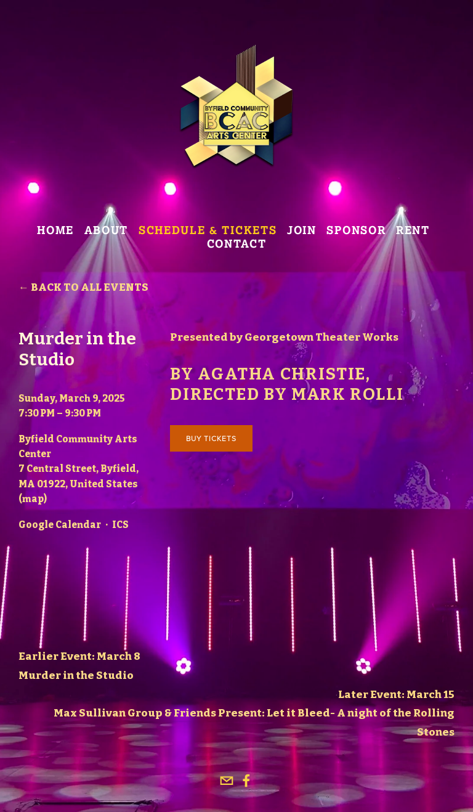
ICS (120, 524)
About (106, 230)
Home (55, 230)
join (302, 230)
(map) (32, 499)
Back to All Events (89, 287)
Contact (237, 244)
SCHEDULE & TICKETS (208, 230)
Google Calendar (59, 524)
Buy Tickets (211, 438)
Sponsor (356, 230)
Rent (413, 230)
